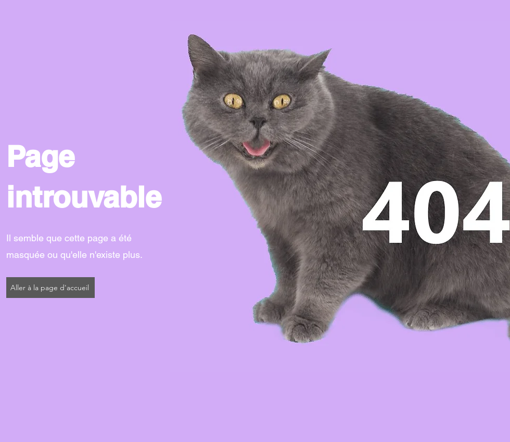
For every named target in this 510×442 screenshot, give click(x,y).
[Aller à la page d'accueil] (50, 287)
